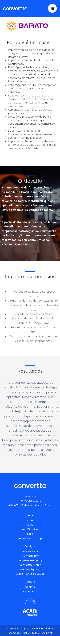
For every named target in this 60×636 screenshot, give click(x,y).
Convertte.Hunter (30, 564)
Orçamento (30, 591)
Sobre (30, 520)
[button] (52, 8)
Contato (30, 586)
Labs (30, 533)
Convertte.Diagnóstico (30, 569)
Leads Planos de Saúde (30, 573)
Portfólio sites (30, 529)
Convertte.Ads (30, 551)
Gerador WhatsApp (30, 538)
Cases (30, 524)
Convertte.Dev (30, 555)
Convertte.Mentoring (30, 560)
